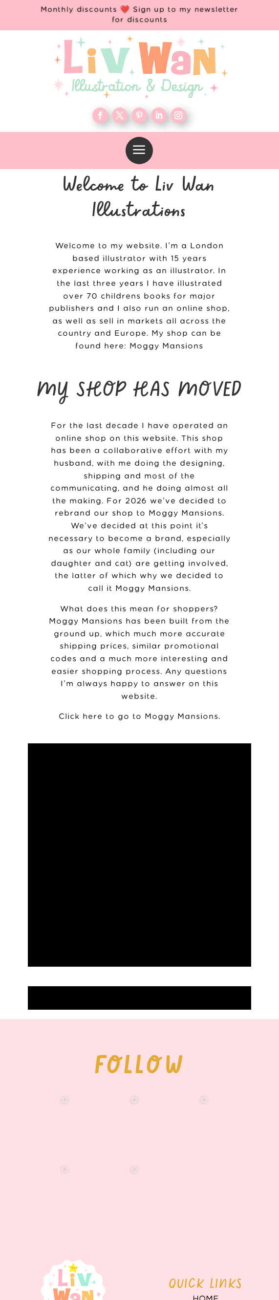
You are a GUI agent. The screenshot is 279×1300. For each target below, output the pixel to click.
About (205, 1113)
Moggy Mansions (166, 346)
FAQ (206, 1144)
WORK (206, 1097)
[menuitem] (139, 150)
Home (206, 1081)
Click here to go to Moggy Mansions (138, 716)
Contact (206, 1161)
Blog (206, 1129)
